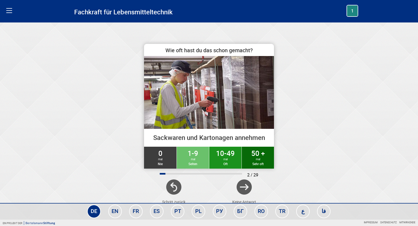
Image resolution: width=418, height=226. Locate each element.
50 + (257, 157)
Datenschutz (388, 222)
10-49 (225, 157)
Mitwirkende (407, 222)
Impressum (371, 222)
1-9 (192, 157)
